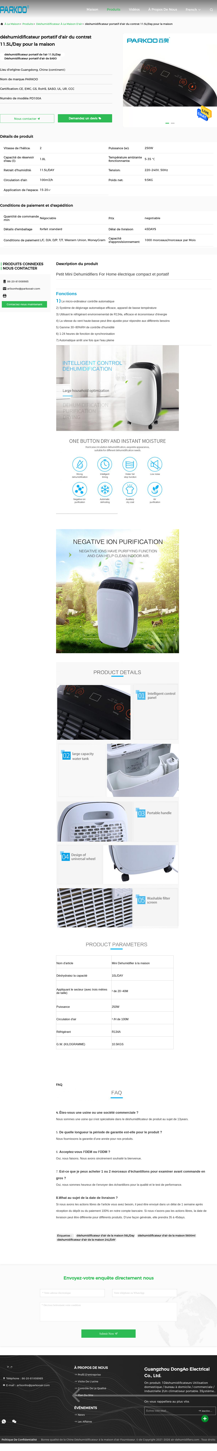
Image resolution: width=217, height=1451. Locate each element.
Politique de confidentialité (19, 1439)
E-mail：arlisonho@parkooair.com (26, 1385)
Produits (113, 10)
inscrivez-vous (205, 1410)
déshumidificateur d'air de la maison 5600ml (166, 1235)
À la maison (12, 24)
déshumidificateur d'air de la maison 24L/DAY (86, 1239)
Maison (92, 10)
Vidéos (134, 10)
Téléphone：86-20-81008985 (23, 1378)
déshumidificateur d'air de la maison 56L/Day (105, 1235)
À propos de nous (162, 10)
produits (27, 24)
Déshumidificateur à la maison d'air (59, 24)
